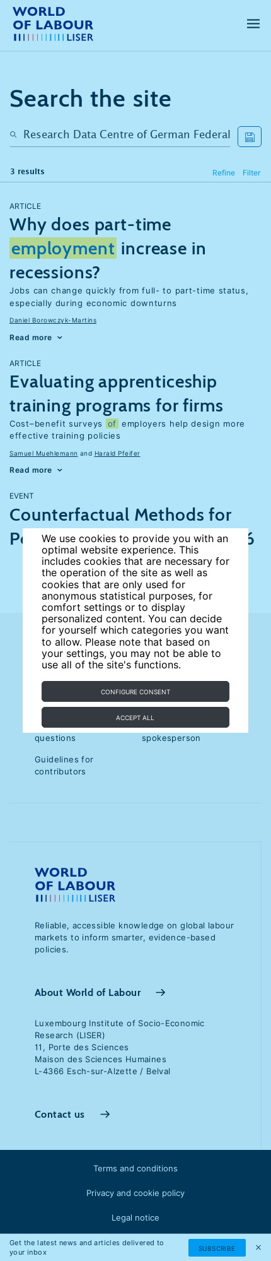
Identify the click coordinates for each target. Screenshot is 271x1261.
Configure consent (135, 692)
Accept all (135, 717)
